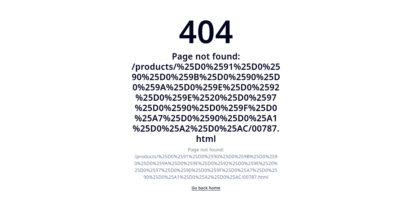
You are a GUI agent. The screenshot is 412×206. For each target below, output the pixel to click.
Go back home (206, 188)
